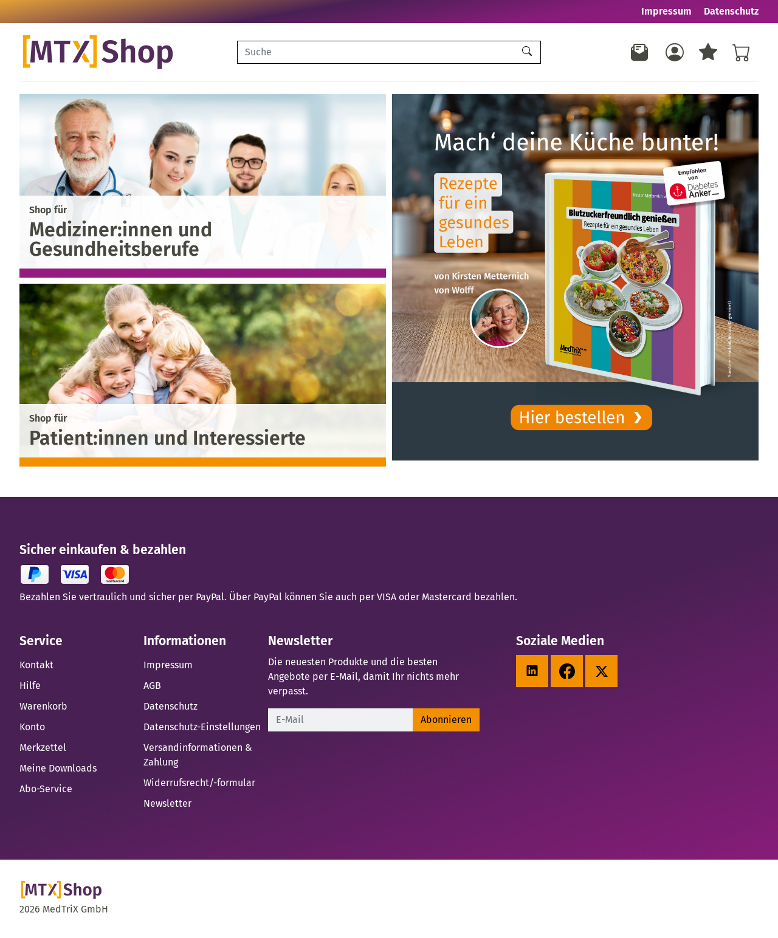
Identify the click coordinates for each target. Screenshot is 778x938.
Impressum (666, 11)
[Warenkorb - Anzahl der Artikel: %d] (742, 52)
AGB (152, 685)
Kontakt (36, 665)
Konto (32, 727)
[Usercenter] (675, 52)
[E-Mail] (341, 719)
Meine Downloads (58, 768)
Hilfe (30, 685)
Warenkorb (43, 706)
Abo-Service (45, 789)
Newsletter (167, 803)
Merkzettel (42, 747)
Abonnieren (446, 719)
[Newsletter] (640, 52)
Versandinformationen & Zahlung (197, 755)
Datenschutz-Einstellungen (202, 727)
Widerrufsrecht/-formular (199, 783)
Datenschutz (731, 11)
